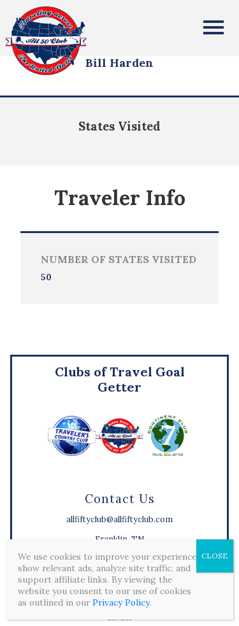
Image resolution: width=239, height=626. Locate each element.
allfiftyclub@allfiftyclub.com (119, 519)
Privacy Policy (120, 602)
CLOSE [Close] (214, 555)
